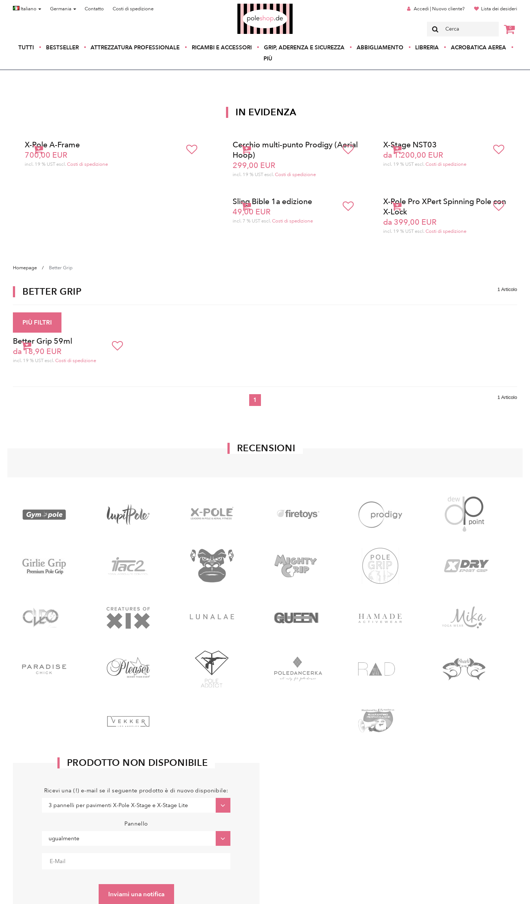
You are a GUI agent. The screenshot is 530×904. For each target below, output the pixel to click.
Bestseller (62, 47)
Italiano (27, 9)
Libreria (427, 47)
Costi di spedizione (133, 9)
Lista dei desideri (499, 9)
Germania (63, 9)
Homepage (25, 267)
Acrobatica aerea (478, 47)
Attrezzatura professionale (135, 47)
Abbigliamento (380, 47)
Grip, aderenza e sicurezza (304, 47)
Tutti (26, 47)
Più (268, 58)
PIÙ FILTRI (37, 322)
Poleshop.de (247, 6)
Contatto (94, 9)
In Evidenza (266, 112)
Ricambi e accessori (222, 47)
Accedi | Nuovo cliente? (439, 9)
